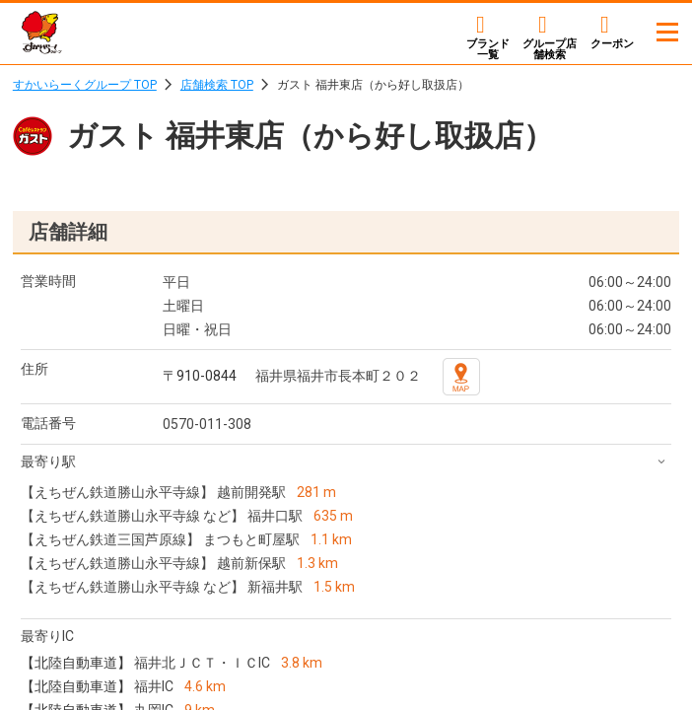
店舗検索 (549, 48)
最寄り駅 (48, 461)
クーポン (612, 43)
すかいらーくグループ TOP (85, 85)
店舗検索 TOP (216, 85)
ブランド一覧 (488, 48)
